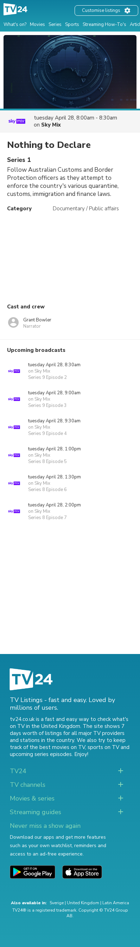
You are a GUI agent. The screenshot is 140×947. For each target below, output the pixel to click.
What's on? (15, 24)
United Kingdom (83, 903)
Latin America (115, 903)
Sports (72, 24)
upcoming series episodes (41, 754)
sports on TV (103, 747)
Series (55, 24)
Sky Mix (51, 124)
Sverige (57, 903)
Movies (37, 24)
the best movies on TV (57, 747)
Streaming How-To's (104, 24)
